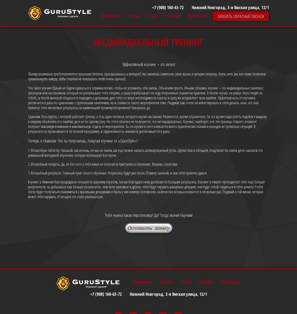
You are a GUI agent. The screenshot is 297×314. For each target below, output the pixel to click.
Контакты (198, 16)
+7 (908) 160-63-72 (168, 7)
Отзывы (173, 16)
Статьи (133, 16)
